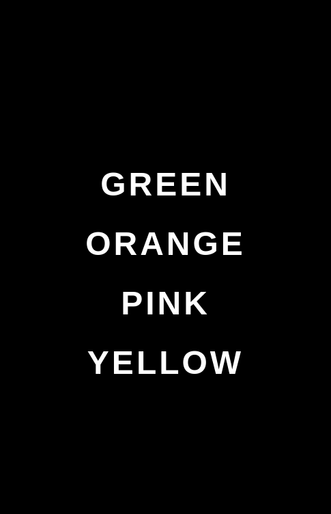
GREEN (165, 184)
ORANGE (165, 244)
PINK (165, 303)
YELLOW (165, 362)
